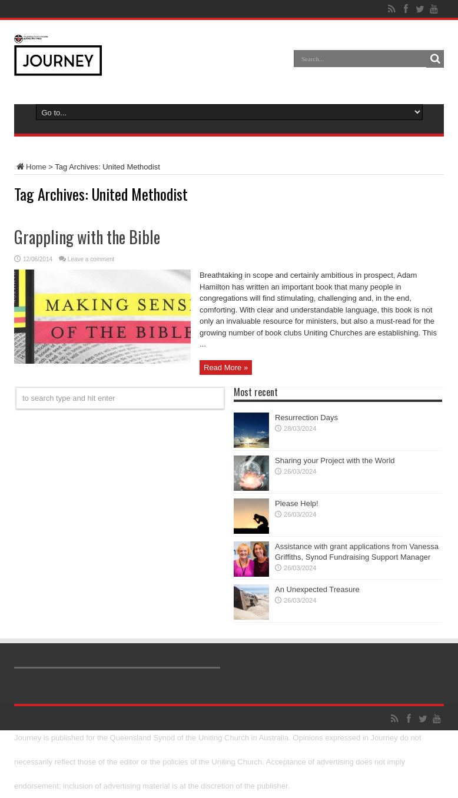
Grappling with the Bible (87, 237)
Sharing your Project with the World (335, 460)
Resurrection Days (306, 417)
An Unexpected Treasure (317, 589)
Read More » (226, 367)
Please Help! (296, 503)
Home (30, 166)
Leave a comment (91, 259)
